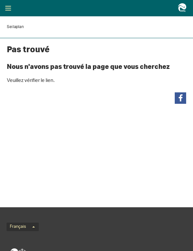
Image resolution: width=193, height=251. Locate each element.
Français (22, 227)
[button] (180, 98)
